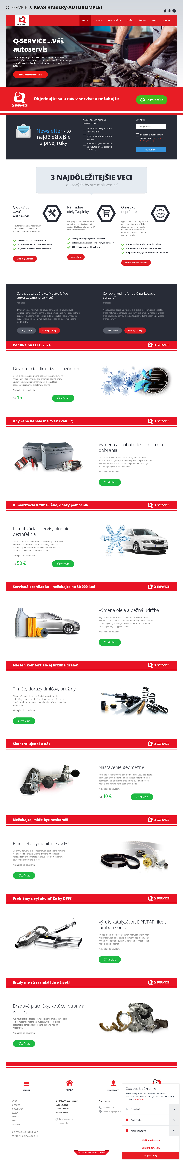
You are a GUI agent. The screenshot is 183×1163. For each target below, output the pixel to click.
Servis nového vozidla (136, 262)
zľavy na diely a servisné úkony (99, 138)
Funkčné (133, 1109)
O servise (98, 20)
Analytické (134, 1120)
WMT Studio (99, 1153)
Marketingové (136, 1130)
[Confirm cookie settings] (150, 1140)
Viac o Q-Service (25, 258)
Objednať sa (114, 20)
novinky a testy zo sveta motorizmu (99, 130)
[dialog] (150, 1121)
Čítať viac (63, 398)
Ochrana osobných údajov (25, 1132)
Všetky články (49, 330)
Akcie (154, 20)
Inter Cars (76, 257)
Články (142, 20)
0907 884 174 (108, 1107)
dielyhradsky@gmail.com (113, 1111)
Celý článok (26, 330)
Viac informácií (139, 1099)
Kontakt (167, 20)
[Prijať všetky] (150, 1155)
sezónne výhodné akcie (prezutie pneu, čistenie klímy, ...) (99, 146)
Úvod (85, 20)
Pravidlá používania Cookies (25, 1136)
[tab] (174, 1109)
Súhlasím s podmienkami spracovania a (151, 137)
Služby (130, 20)
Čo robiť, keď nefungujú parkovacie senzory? (129, 295)
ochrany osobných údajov (150, 139)
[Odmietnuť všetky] (150, 1148)
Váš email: (141, 120)
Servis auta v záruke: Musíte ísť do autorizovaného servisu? (42, 295)
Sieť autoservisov (30, 74)
